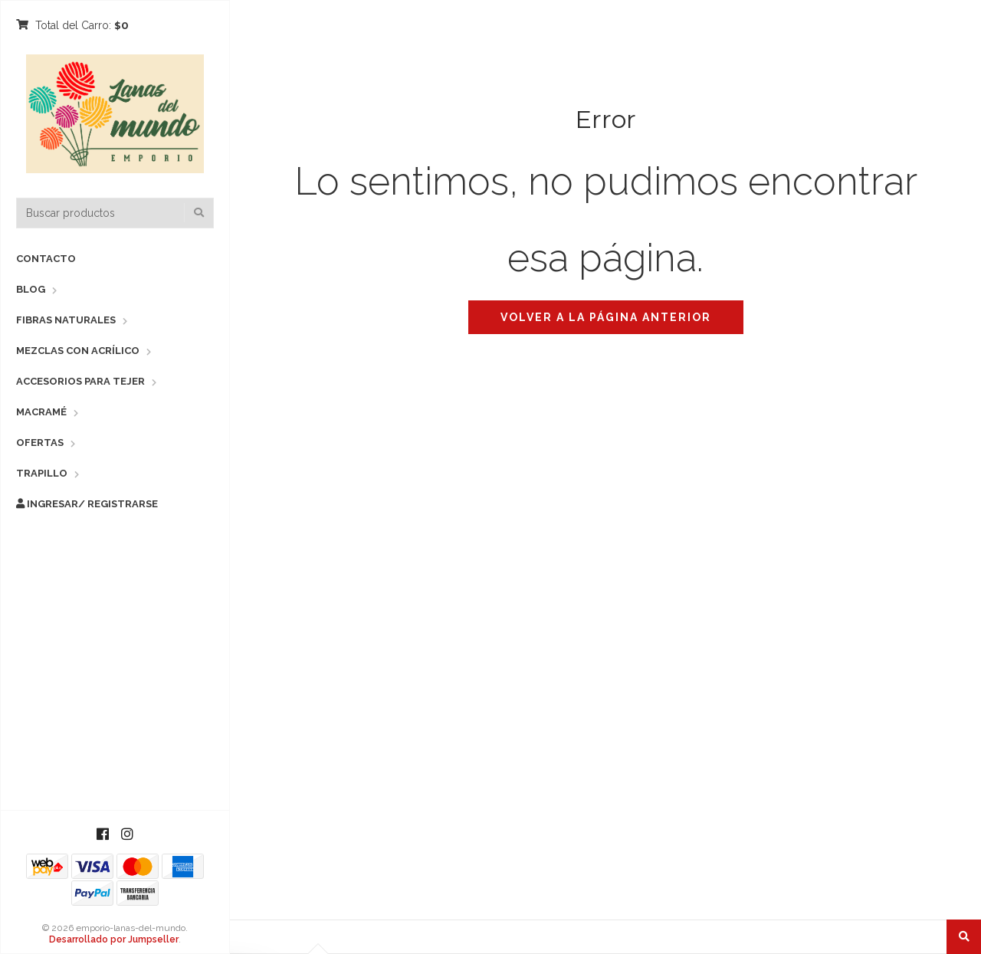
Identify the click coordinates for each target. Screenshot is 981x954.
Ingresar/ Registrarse (87, 504)
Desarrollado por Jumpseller (114, 939)
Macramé (41, 412)
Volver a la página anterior (605, 317)
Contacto (46, 258)
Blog (30, 289)
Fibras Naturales (66, 320)
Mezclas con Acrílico (77, 350)
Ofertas (40, 442)
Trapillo (41, 473)
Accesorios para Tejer (80, 381)
